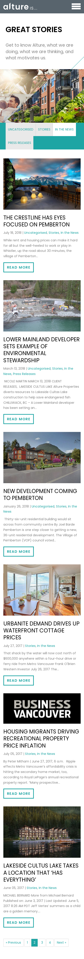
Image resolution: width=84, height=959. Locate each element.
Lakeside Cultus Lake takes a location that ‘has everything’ (41, 872)
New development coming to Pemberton (40, 494)
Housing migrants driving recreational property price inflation (41, 738)
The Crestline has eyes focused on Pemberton (36, 221)
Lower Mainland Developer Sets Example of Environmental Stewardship (41, 350)
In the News (64, 129)
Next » (61, 942)
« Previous (13, 942)
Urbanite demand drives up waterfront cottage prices (41, 630)
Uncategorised (20, 129)
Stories (44, 129)
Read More (18, 267)
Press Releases (19, 143)
